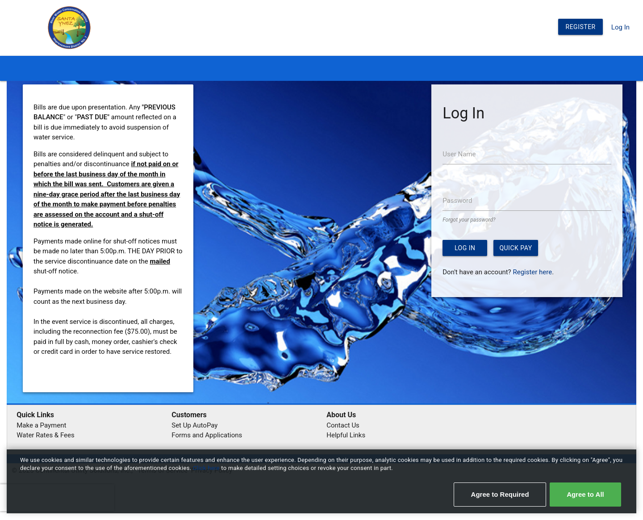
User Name (459, 154)
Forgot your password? (469, 220)
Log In (620, 27)
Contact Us (342, 425)
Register (581, 26)
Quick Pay (515, 248)
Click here (207, 468)
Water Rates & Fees (45, 435)
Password (457, 201)
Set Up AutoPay (194, 425)
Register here (532, 272)
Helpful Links (345, 435)
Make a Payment (41, 425)
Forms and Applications (206, 435)
